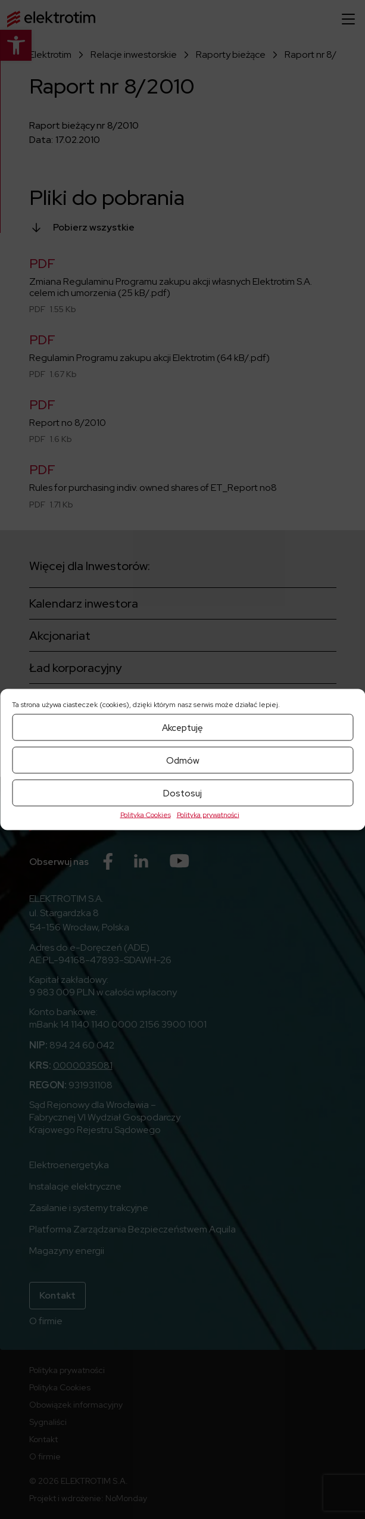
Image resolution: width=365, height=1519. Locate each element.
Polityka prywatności (208, 815)
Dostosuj (182, 793)
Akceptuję (182, 727)
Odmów (182, 760)
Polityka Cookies (145, 815)
